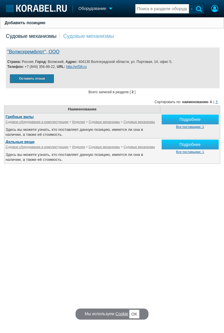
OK (134, 314)
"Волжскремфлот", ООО (33, 51)
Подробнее (190, 119)
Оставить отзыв (32, 78)
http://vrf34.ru (76, 67)
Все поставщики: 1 (190, 126)
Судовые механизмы (31, 36)
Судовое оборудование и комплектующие (37, 122)
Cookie (122, 313)
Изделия (78, 122)
